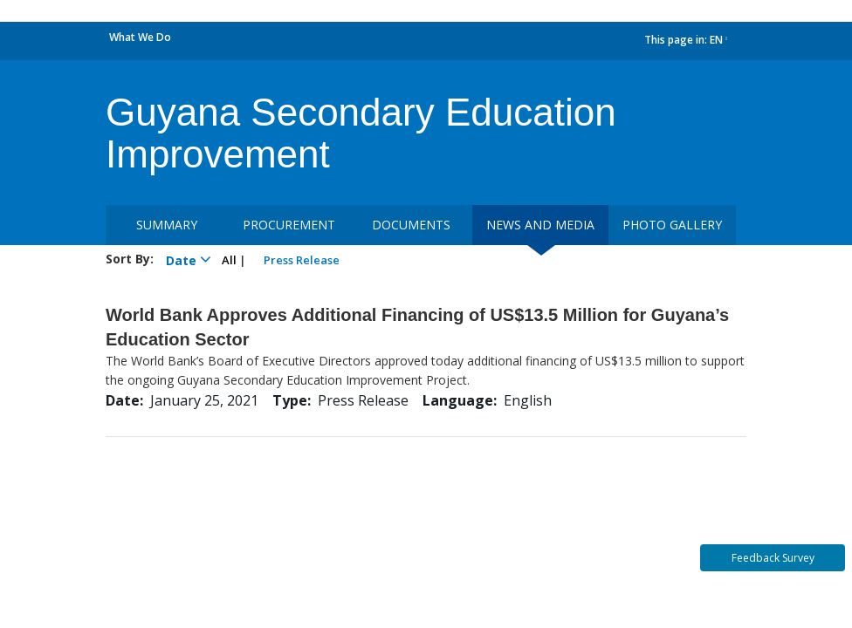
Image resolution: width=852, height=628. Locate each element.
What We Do (140, 37)
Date (185, 259)
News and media (540, 224)
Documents (411, 224)
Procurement (289, 224)
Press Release (302, 260)
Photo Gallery (672, 224)
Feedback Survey (773, 557)
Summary (166, 224)
